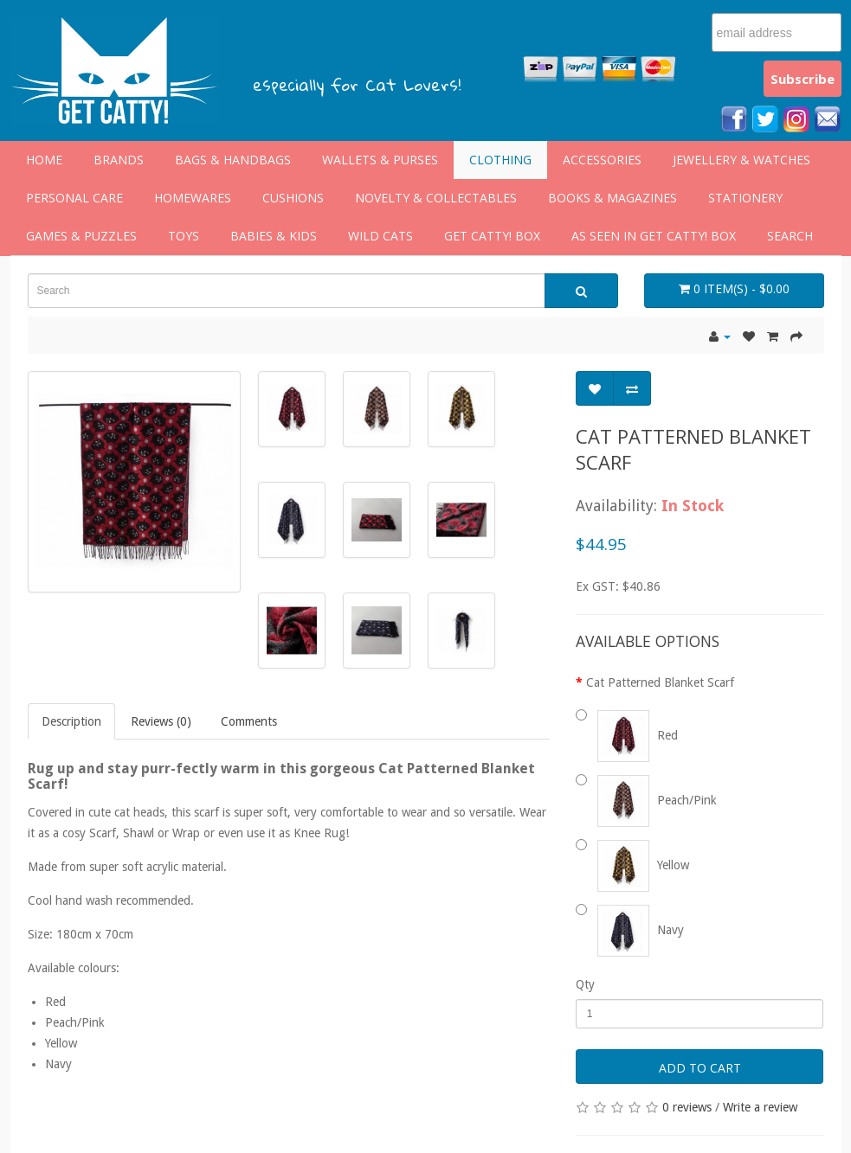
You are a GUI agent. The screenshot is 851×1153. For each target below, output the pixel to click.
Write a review (760, 1107)
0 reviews (687, 1107)
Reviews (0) (161, 721)
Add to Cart (700, 1068)
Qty (585, 984)
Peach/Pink (655, 800)
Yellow (641, 865)
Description (71, 721)
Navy (638, 930)
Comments (249, 721)
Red (635, 735)
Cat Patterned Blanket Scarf (660, 682)
